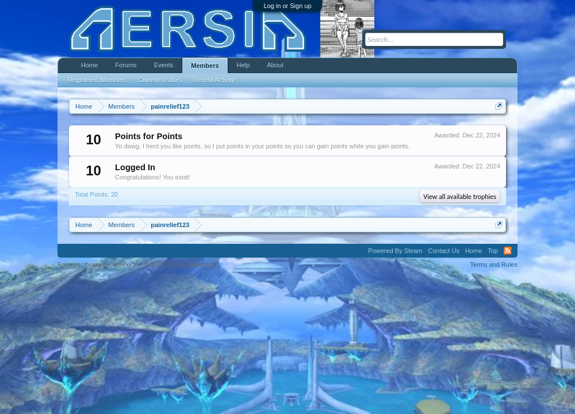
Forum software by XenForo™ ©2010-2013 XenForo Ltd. (137, 264)
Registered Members (97, 79)
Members (204, 65)
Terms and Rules (494, 264)
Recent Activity (214, 79)
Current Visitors (160, 79)
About (275, 65)
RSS (508, 251)
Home (89, 65)
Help (243, 65)
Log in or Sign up (287, 5)
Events (164, 65)
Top (493, 250)
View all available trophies (459, 197)
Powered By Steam (395, 250)
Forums (125, 65)
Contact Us (443, 250)
